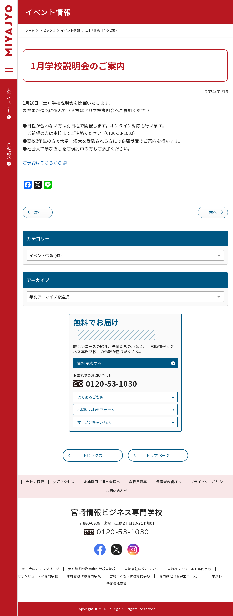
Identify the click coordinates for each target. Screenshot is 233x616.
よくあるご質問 (126, 397)
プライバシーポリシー (208, 482)
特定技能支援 (116, 583)
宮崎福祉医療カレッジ (141, 569)
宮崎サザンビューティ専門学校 (34, 576)
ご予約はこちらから (45, 162)
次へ (34, 212)
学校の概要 (35, 482)
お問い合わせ (116, 491)
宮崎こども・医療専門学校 (130, 576)
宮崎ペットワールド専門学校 (189, 569)
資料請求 (9, 154)
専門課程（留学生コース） (179, 576)
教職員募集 (138, 482)
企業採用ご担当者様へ (102, 482)
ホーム (32, 30)
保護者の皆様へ (169, 482)
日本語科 (215, 576)
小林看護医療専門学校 (84, 576)
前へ (216, 212)
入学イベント (9, 103)
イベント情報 (72, 30)
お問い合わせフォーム (126, 409)
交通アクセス (64, 482)
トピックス (50, 30)
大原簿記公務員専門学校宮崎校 (92, 569)
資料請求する (126, 363)
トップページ (151, 455)
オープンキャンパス (126, 422)
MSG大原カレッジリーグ (40, 569)
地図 (149, 523)
